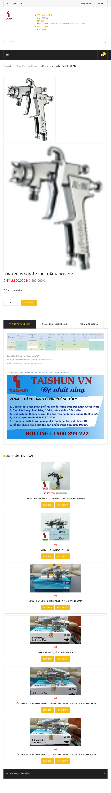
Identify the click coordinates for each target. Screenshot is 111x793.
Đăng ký (100, 4)
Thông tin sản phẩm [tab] (19, 324)
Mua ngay (28, 303)
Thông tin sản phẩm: (12, 290)
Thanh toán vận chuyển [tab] (54, 324)
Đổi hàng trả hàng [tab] (88, 324)
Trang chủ (8, 66)
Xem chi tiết (62, 505)
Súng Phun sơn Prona (27, 66)
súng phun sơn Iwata (38, 372)
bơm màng (50, 372)
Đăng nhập (86, 4)
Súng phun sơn (24, 372)
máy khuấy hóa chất (62, 372)
